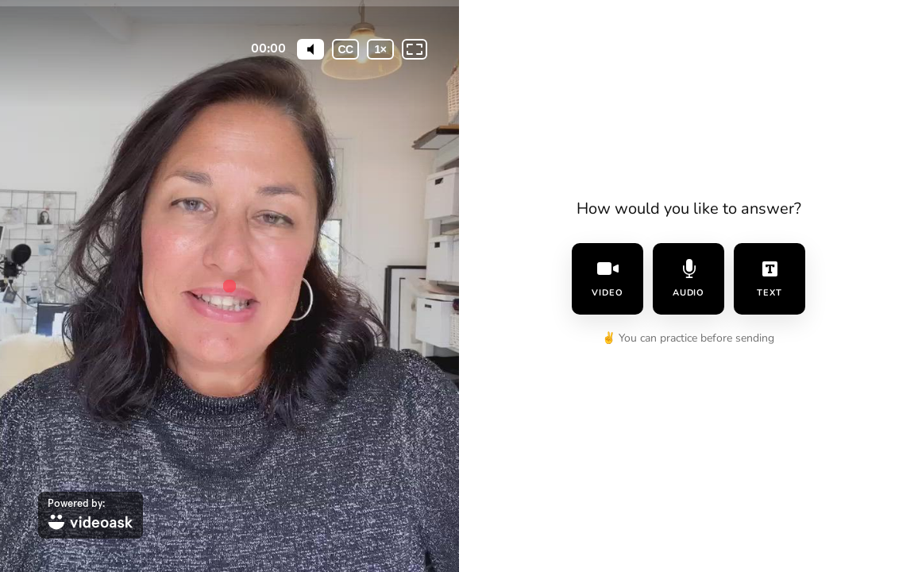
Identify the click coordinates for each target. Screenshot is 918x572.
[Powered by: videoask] (90, 515)
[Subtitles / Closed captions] (345, 49)
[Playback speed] (380, 49)
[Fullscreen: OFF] (414, 49)
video (607, 279)
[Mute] (310, 49)
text (769, 279)
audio (689, 279)
